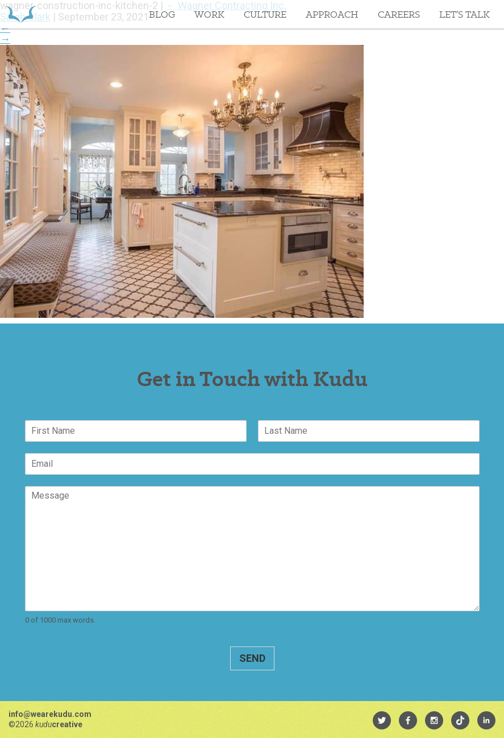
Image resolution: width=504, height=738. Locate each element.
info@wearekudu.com (50, 714)
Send (252, 658)
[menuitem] (382, 720)
